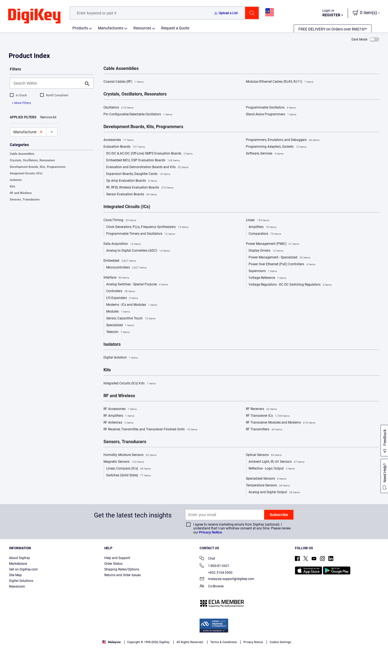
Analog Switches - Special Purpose (137, 284)
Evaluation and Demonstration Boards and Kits (147, 167)
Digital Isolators (120, 357)
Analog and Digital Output (274, 492)
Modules (118, 311)
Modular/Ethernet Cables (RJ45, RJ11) (279, 82)
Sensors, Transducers (25, 199)
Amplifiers (262, 227)
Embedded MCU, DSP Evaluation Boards (143, 160)
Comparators (265, 234)
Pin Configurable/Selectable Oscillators (137, 114)
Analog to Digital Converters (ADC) (138, 251)
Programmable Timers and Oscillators (140, 234)
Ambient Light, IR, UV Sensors (276, 462)
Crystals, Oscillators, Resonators (32, 160)
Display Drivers (266, 251)
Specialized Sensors (266, 479)
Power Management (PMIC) (272, 244)
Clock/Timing (119, 220)
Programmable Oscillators (271, 107)
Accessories (118, 140)
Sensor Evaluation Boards (131, 194)
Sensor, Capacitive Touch (130, 318)
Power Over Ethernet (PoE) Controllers (282, 264)
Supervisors (263, 271)
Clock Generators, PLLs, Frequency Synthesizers (147, 227)
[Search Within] (47, 83)
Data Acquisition (122, 244)
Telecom (118, 332)
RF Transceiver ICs (267, 416)
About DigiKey (19, 558)
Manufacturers (110, 28)
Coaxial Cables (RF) (123, 82)
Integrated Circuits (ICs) (26, 173)
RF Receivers (261, 409)
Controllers (120, 291)
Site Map (15, 575)
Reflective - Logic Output (272, 468)
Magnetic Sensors (123, 462)
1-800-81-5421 (215, 566)
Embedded (119, 261)
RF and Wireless (21, 193)
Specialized (120, 325)
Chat (207, 558)
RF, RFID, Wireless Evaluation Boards (139, 187)
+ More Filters (21, 103)
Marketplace (18, 564)
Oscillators (118, 107)
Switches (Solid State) (128, 475)
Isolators (16, 179)
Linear (257, 220)
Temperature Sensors (268, 485)
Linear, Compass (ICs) (128, 468)
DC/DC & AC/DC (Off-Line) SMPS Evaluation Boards (149, 153)
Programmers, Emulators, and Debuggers (282, 140)
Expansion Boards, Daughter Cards (138, 174)
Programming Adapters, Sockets (276, 147)
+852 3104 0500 (216, 573)
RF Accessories (120, 409)
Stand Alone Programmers (271, 114)
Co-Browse (212, 586)
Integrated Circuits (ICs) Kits (129, 383)
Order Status (113, 564)
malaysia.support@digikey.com (227, 579)
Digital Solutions (21, 581)
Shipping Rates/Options (121, 569)
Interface (116, 277)
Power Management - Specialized (279, 257)
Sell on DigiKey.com (23, 569)
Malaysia (111, 642)
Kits (12, 186)
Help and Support (117, 558)
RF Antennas (118, 422)
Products (80, 28)
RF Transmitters (264, 429)
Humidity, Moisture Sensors (129, 455)
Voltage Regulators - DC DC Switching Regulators (290, 285)
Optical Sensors (264, 455)
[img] (34, 16)
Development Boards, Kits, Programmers (38, 166)
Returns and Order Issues (122, 575)
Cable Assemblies (22, 153)
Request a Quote (175, 28)
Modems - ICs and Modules (131, 305)
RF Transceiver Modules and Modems (280, 422)
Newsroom (17, 586)
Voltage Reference (267, 278)
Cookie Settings (280, 642)
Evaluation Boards (124, 147)
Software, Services (264, 153)
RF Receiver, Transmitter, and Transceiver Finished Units (150, 429)
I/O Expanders (122, 298)
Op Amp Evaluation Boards (131, 181)
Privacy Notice (210, 532)
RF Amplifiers (118, 416)
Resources (142, 28)
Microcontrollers (126, 267)
